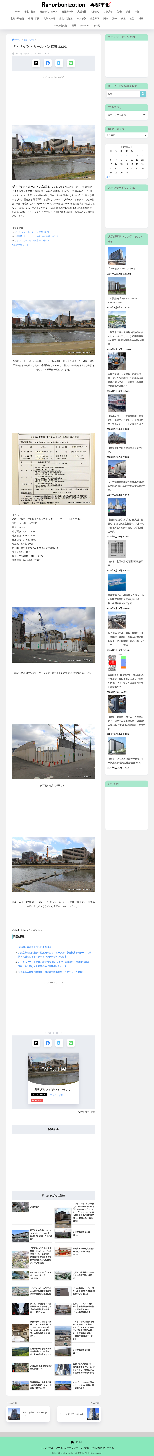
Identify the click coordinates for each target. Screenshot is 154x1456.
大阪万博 (81, 11)
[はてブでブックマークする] (59, 63)
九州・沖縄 (49, 18)
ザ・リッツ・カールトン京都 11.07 (31, 232)
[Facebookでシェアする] (48, 63)
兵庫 (128, 11)
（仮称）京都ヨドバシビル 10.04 (34, 947)
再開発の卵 (67, 11)
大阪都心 (95, 11)
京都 (93, 1112)
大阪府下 (108, 11)
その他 (96, 25)
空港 (132, 18)
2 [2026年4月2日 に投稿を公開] (126, 155)
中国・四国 (33, 18)
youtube (84, 25)
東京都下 (94, 18)
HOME (77, 1442)
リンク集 (84, 1448)
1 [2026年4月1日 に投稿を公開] (121, 155)
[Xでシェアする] (36, 63)
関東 (105, 18)
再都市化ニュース (48, 11)
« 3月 (108, 177)
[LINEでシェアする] (71, 63)
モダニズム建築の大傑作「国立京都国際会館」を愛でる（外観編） (51, 972)
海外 (114, 18)
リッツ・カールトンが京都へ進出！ (32, 240)
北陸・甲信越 (17, 18)
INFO (17, 11)
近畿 (119, 11)
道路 (141, 18)
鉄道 (123, 18)
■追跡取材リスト (20, 244)
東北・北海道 (66, 18)
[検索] (143, 94)
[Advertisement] (53, 101)
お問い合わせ (98, 1448)
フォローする (37, 1095)
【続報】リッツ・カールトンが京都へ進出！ (36, 236)
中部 (137, 11)
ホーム (110, 1448)
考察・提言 (29, 11)
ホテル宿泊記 (60, 25)
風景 (74, 25)
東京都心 (81, 18)
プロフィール (46, 1448)
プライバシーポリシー (67, 1448)
